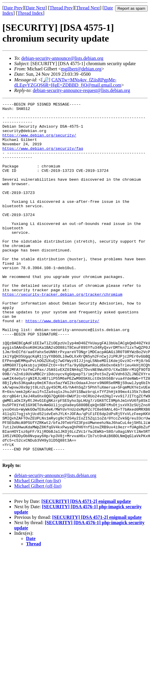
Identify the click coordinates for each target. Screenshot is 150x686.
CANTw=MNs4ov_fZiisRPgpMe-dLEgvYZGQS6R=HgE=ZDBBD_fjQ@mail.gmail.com (67, 82)
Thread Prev (61, 7)
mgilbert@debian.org (81, 68)
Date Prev (13, 7)
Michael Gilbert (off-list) (38, 556)
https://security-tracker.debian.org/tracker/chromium (62, 333)
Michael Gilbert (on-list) (37, 551)
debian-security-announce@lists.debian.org (62, 58)
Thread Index (30, 13)
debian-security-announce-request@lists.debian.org (81, 90)
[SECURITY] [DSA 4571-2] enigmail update (86, 572)
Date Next (35, 7)
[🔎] (45, 79)
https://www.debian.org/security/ (39, 142)
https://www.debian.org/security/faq (42, 158)
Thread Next (88, 7)
